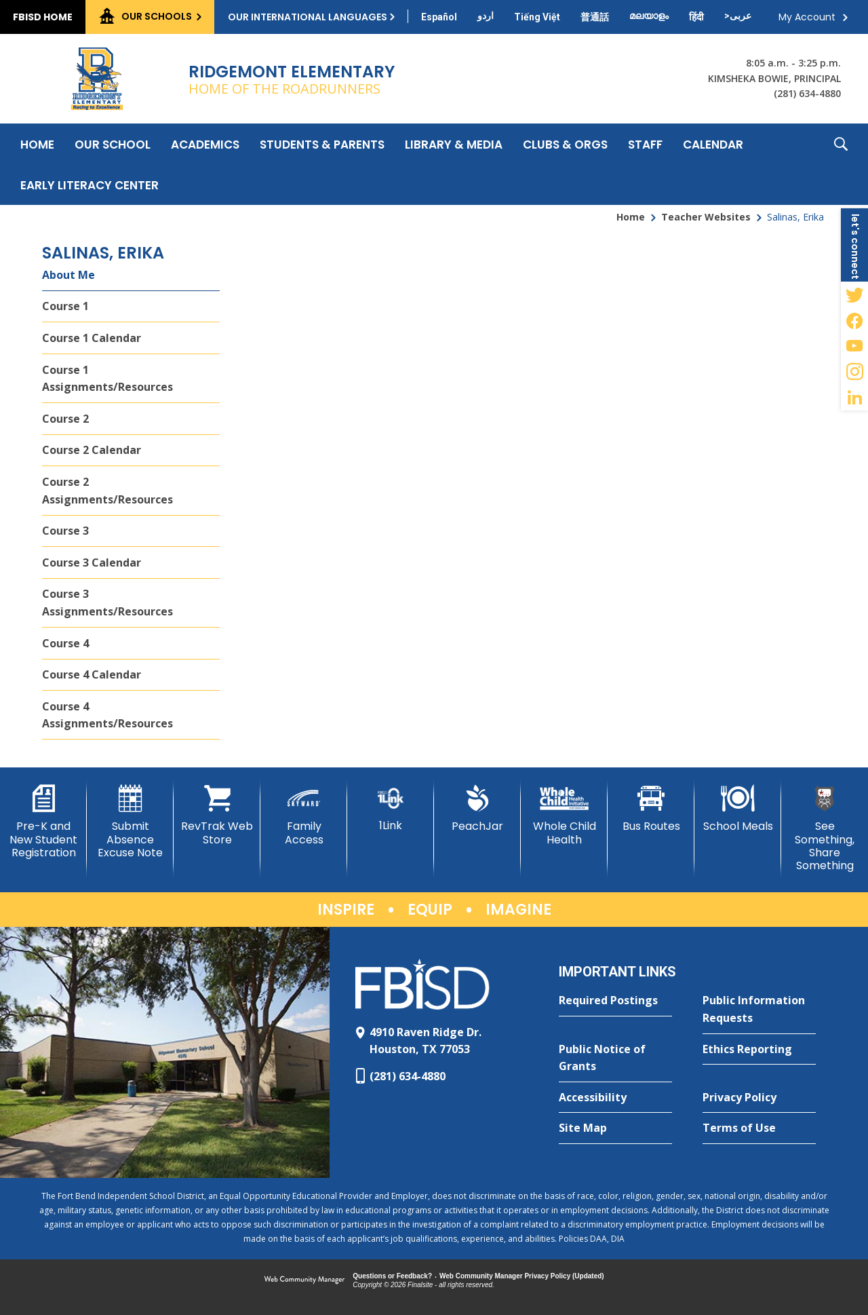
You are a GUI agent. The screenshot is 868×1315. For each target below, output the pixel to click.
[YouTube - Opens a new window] (854, 346)
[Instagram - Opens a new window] (854, 372)
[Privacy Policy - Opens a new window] (759, 1097)
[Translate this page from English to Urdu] (485, 15)
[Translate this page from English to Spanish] (439, 17)
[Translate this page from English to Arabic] (737, 15)
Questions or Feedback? (392, 1276)
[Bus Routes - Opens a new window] (651, 809)
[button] (841, 164)
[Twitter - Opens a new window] (854, 294)
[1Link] (390, 808)
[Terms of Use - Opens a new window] (759, 1128)
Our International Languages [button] (307, 17)
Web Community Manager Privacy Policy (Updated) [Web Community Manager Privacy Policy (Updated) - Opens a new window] (521, 1276)
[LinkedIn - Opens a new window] (854, 397)
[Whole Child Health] (564, 815)
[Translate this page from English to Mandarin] (595, 17)
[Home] (37, 143)
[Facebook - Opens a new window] (854, 320)
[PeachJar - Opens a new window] (477, 809)
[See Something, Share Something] (824, 828)
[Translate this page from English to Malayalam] (649, 15)
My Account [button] (806, 17)
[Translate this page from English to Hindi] (696, 17)
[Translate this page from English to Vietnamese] (537, 17)
